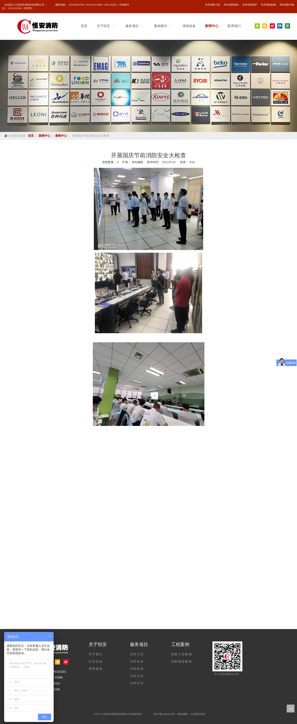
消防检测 (137, 668)
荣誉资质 (96, 668)
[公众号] (227, 656)
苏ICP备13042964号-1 (166, 714)
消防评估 (137, 683)
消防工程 (137, 654)
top (291, 708)
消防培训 (137, 676)
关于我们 (96, 654)
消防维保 (137, 661)
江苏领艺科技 (197, 714)
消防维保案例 (181, 661)
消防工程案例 (181, 654)
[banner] (148, 86)
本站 (192, 162)
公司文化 (96, 661)
